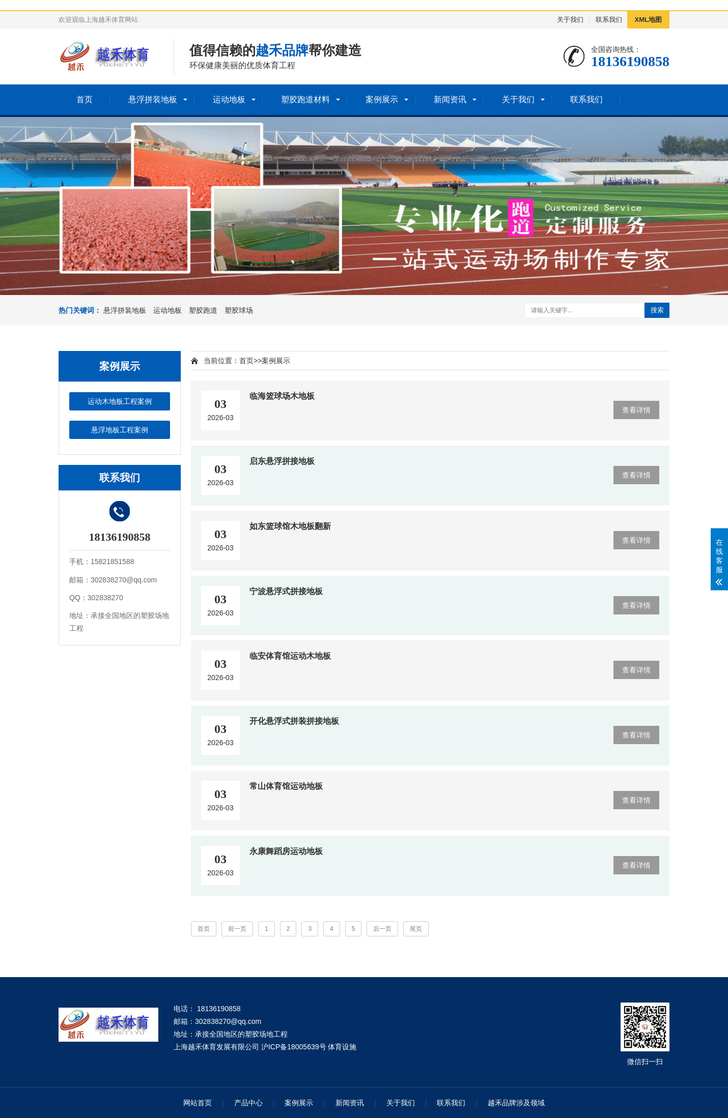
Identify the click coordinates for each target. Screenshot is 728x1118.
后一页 (382, 928)
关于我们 (570, 19)
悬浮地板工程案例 (119, 430)
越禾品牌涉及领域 (516, 1103)
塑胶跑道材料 (305, 99)
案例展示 (382, 99)
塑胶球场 (239, 310)
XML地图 (648, 19)
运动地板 (229, 99)
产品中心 (248, 1103)
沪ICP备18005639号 (293, 1047)
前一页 (237, 928)
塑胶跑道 (203, 310)
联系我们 (609, 19)
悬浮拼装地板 (152, 99)
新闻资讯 (450, 99)
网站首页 (197, 1103)
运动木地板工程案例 (120, 401)
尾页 (416, 928)
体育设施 (342, 1047)
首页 (84, 99)
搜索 (657, 310)
